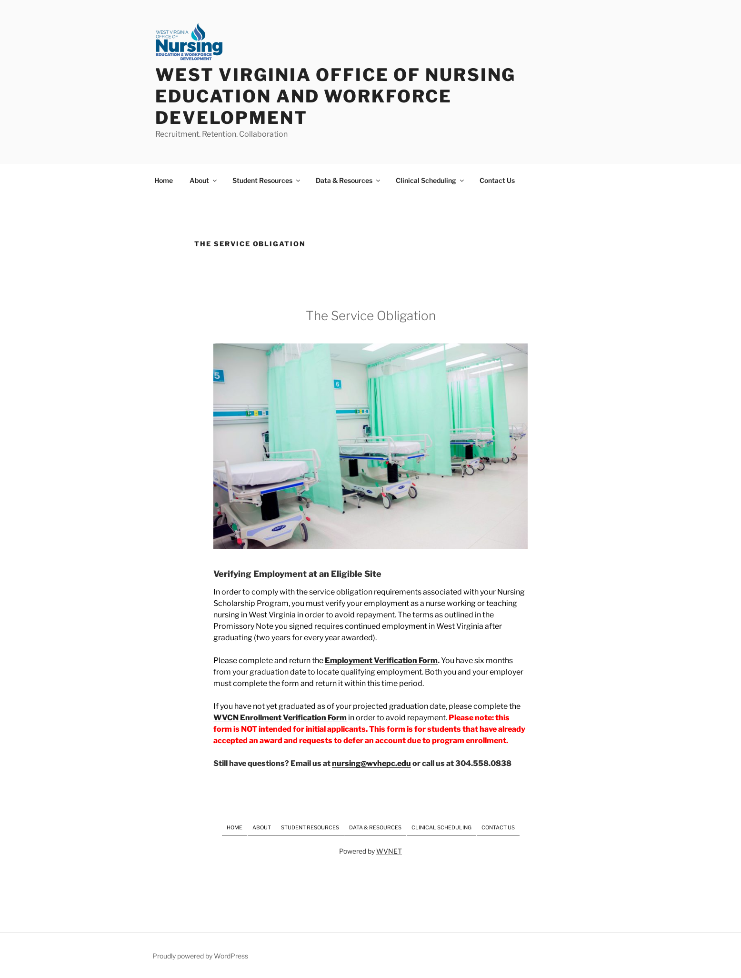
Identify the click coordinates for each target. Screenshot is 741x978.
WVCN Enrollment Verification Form (280, 717)
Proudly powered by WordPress (200, 956)
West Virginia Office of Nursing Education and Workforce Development (335, 96)
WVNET (389, 851)
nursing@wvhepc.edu (371, 763)
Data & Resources (348, 180)
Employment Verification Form (381, 660)
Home (163, 180)
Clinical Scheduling (430, 180)
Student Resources (266, 180)
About (204, 180)
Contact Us (497, 180)
